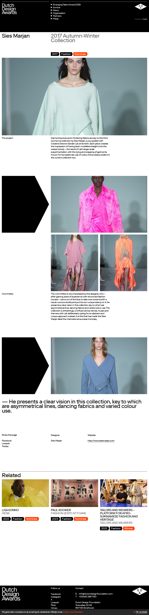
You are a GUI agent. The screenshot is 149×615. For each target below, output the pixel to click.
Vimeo (54, 608)
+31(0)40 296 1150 (87, 597)
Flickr (53, 605)
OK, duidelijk (141, 612)
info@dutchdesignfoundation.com (96, 594)
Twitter (5, 446)
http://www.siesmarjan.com (101, 441)
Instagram (56, 597)
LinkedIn (6, 444)
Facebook (7, 441)
